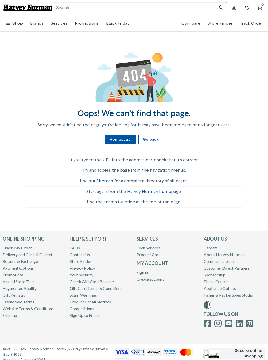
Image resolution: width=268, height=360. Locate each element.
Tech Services (149, 245)
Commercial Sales (219, 258)
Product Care (148, 252)
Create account (150, 276)
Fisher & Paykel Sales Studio (228, 292)
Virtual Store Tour (18, 279)
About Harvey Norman (224, 252)
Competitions (82, 306)
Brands (37, 24)
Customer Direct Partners (227, 265)
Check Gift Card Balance (92, 279)
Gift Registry (14, 292)
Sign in (142, 269)
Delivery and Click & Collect (27, 252)
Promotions (87, 24)
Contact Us (80, 252)
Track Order (251, 24)
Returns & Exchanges (21, 258)
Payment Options (18, 265)
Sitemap (104, 179)
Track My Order (17, 245)
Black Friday (117, 24)
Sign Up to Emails (85, 312)
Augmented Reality (20, 285)
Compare (190, 24)
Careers (211, 245)
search (110, 200)
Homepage (121, 139)
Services (59, 24)
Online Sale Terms (18, 299)
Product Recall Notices (90, 299)
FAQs (75, 245)
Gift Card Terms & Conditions (96, 285)
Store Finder (220, 24)
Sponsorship (214, 272)
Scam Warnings (83, 292)
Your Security (81, 272)
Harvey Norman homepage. (154, 189)
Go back (150, 139)
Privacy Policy (82, 265)
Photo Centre (216, 279)
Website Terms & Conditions (28, 306)
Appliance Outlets (220, 285)
